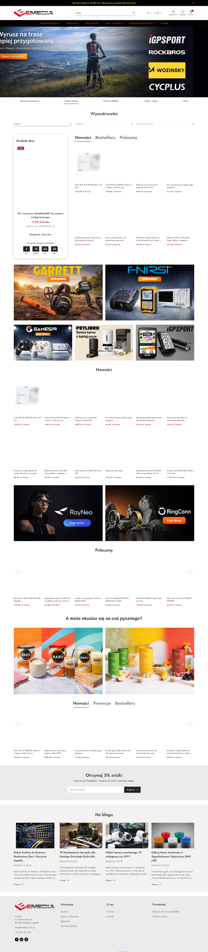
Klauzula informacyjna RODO (166, 911)
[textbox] (17, 124)
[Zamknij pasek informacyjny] (193, 3)
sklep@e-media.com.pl (25, 927)
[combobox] (43, 124)
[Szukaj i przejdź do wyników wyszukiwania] (133, 13)
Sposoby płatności (69, 926)
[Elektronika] (74, 23)
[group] (104, 62)
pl (149, 13)
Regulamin (65, 921)
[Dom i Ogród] (93, 23)
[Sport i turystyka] (114, 23)
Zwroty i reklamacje (69, 916)
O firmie (110, 911)
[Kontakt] (164, 23)
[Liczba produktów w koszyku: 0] (190, 13)
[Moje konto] (173, 13)
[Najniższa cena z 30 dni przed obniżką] (53, 226)
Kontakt (110, 916)
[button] (51, 23)
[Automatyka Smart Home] (142, 23)
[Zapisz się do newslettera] (95, 790)
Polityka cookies (160, 916)
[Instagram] (21, 939)
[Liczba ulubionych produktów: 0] (183, 13)
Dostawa (64, 911)
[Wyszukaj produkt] (105, 13)
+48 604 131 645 (23, 932)
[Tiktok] (26, 939)
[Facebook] (17, 939)
